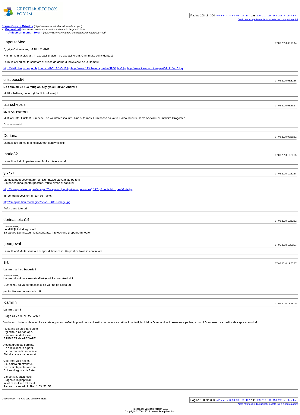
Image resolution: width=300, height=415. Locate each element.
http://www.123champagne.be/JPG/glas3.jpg (99, 68)
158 (275, 15)
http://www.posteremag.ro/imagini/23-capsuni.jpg (34, 189)
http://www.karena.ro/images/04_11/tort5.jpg (155, 68)
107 (248, 15)
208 (280, 15)
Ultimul (291, 15)
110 (264, 15)
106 (242, 15)
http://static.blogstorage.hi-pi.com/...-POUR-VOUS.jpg (37, 68)
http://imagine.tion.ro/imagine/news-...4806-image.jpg (36, 202)
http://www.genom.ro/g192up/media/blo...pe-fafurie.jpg (99, 189)
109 (258, 15)
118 (269, 15)
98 (237, 15)
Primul (220, 15)
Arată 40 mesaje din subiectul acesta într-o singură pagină (268, 19)
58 (233, 15)
